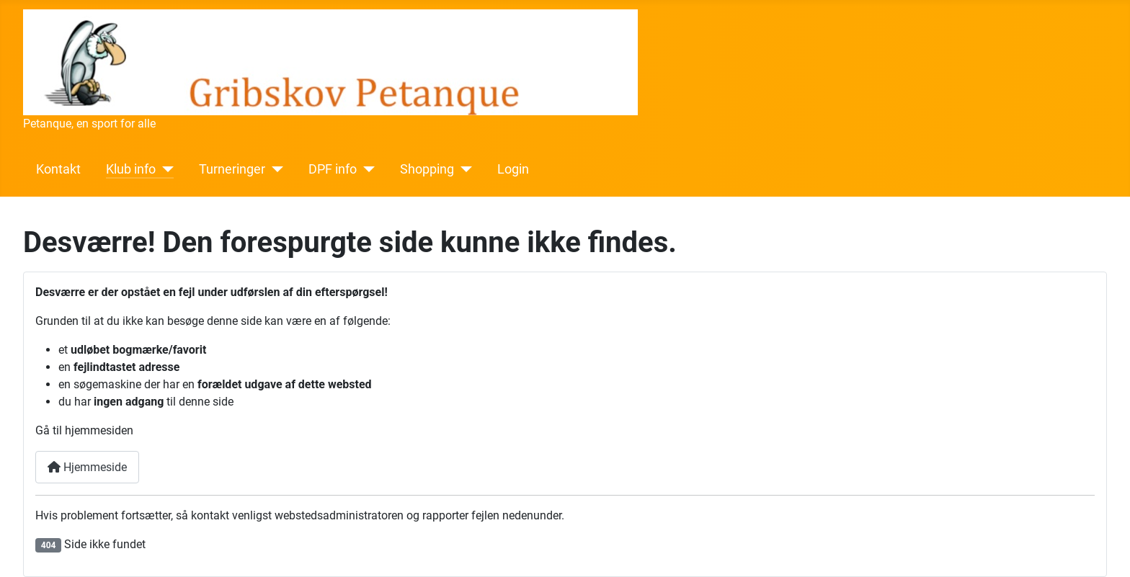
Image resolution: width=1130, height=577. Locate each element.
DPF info (332, 169)
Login (513, 169)
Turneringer (232, 169)
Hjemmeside (87, 467)
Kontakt (58, 169)
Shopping (427, 169)
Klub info (131, 169)
